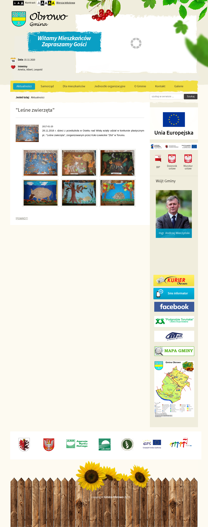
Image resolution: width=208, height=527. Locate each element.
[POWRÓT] (22, 218)
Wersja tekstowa (65, 3)
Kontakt (160, 86)
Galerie (178, 86)
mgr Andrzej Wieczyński (174, 233)
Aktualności (24, 86)
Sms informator (178, 293)
